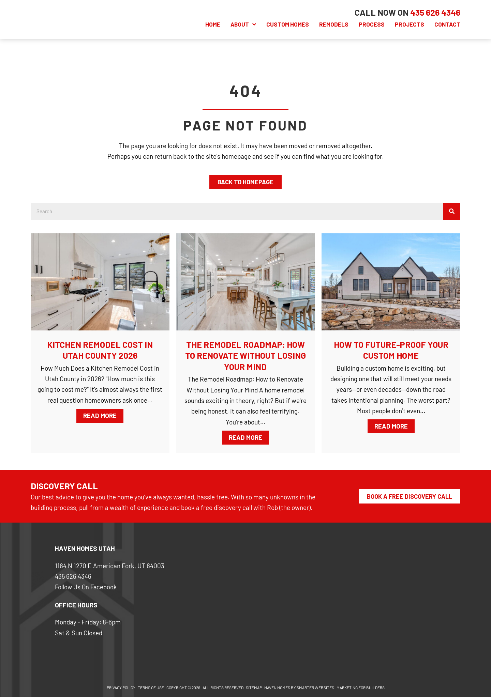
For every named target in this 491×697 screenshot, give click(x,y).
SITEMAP (254, 687)
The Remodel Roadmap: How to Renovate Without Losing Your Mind (245, 355)
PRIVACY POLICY (121, 687)
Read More (103, 415)
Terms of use (151, 687)
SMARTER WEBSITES (315, 687)
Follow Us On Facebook (87, 587)
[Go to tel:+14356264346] (435, 12)
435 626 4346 (73, 576)
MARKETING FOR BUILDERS (361, 687)
